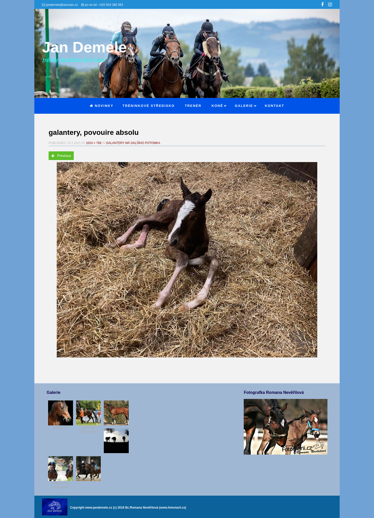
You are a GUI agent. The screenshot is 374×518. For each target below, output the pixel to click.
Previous (61, 156)
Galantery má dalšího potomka (133, 143)
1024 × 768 (93, 143)
